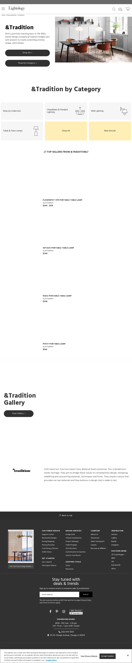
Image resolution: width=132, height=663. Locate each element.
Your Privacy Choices (50, 551)
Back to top (66, 518)
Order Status (47, 554)
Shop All (27, 53)
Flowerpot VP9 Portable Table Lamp (62, 202)
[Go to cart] (128, 8)
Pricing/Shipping (48, 543)
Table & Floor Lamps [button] (22, 133)
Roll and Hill (115, 567)
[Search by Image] (120, 9)
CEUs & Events (71, 550)
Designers (115, 547)
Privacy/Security (48, 547)
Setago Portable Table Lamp (58, 250)
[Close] (128, 655)
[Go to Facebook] (51, 614)
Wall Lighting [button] (110, 113)
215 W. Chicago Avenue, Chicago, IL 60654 (66, 637)
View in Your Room (73, 557)
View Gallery (18, 416)
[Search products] (113, 9)
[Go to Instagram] (64, 614)
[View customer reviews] (76, 614)
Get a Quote (47, 564)
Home (3, 15)
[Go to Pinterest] (57, 614)
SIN (112, 564)
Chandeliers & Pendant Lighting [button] (66, 113)
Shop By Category (27, 63)
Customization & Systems (75, 554)
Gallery (114, 540)
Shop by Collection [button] (12, 112)
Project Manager (72, 543)
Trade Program (71, 547)
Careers (93, 547)
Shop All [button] (66, 133)
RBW (113, 560)
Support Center (48, 536)
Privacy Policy (86, 602)
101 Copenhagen (117, 557)
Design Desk (70, 536)
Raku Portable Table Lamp (57, 298)
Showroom (95, 540)
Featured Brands (11, 15)
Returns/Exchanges (49, 540)
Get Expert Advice (49, 568)
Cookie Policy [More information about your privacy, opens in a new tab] (51, 660)
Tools (68, 568)
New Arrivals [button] (110, 133)
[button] (3, 8)
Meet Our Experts (97, 543)
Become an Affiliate (98, 550)
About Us (94, 536)
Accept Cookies (107, 656)
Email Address (47, 597)
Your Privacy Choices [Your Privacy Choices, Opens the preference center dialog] (89, 656)
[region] (66, 656)
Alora (113, 571)
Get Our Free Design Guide (21, 568)
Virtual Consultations (74, 540)
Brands (113, 543)
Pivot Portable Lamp (54, 346)
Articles (114, 536)
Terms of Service (49, 605)
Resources (69, 571)
